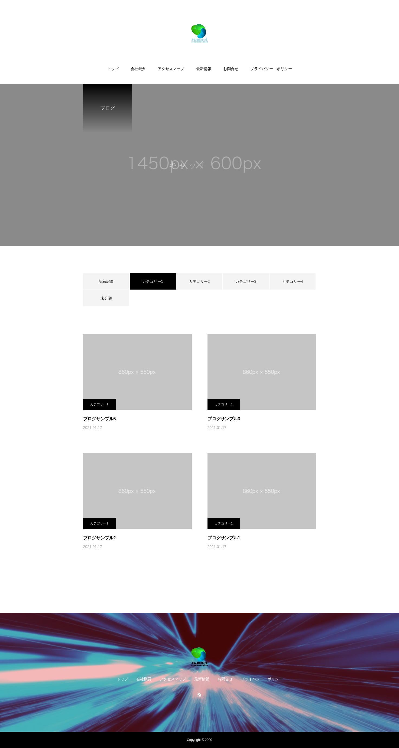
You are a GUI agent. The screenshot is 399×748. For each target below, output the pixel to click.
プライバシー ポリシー (271, 69)
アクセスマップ (171, 69)
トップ (113, 69)
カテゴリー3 (246, 281)
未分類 (106, 298)
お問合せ (230, 69)
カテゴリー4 (292, 281)
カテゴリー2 (199, 281)
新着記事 (106, 281)
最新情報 (203, 69)
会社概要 (138, 69)
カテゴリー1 (99, 404)
